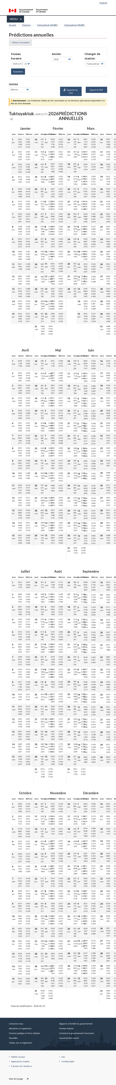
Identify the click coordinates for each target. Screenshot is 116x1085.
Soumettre (18, 71)
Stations (26, 25)
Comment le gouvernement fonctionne (76, 1033)
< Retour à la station (20, 42)
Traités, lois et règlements (20, 1042)
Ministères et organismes (20, 1028)
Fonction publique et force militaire (24, 1033)
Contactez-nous (16, 1023)
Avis (63, 1057)
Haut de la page (19, 1078)
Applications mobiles (20, 1061)
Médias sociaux (18, 1057)
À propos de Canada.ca (21, 1066)
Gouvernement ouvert (69, 1038)
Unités (13, 84)
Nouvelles (13, 1038)
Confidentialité (67, 1061)
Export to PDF (96, 90)
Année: (56, 54)
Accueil (12, 25)
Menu (16, 19)
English (103, 2)
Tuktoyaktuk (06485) (47, 25)
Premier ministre (66, 1028)
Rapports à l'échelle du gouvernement (76, 1023)
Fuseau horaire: (16, 56)
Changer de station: (92, 56)
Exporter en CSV (70, 91)
